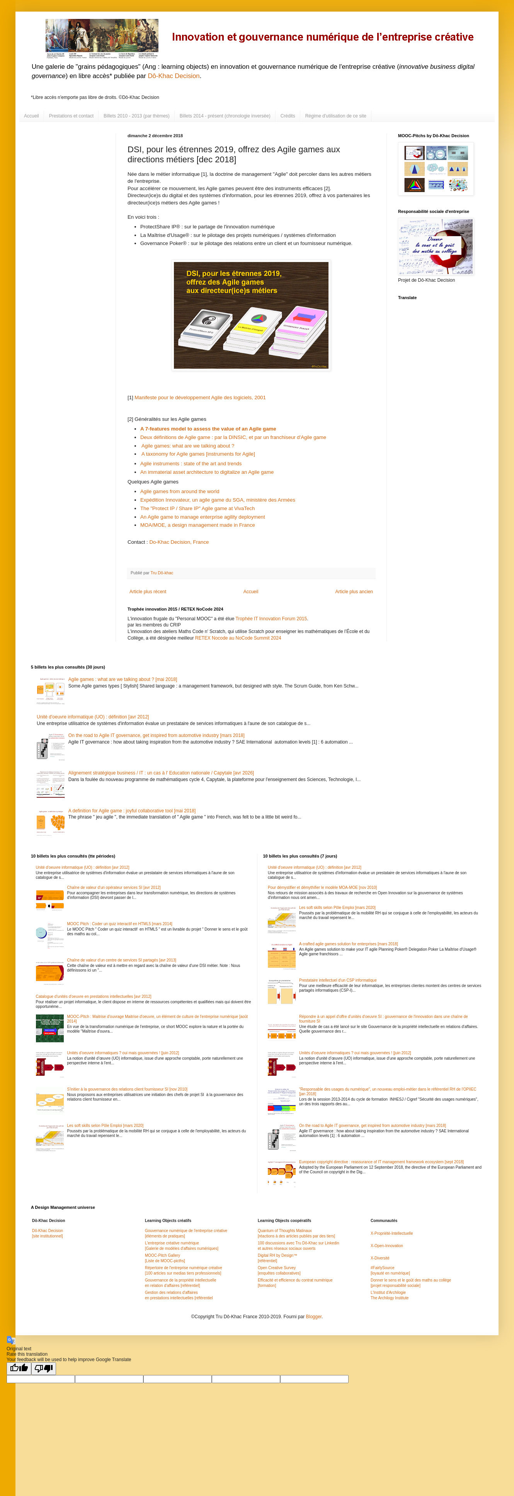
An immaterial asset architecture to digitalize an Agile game (207, 472)
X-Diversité (380, 1258)
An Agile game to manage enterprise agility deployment (202, 517)
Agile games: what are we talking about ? (187, 446)
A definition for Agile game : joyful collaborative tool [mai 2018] (132, 811)
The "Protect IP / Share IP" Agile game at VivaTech (198, 508)
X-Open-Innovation (387, 1246)
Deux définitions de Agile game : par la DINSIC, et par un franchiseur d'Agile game (234, 437)
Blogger (314, 1316)
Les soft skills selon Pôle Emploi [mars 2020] (105, 1125)
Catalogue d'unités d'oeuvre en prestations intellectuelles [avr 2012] (93, 996)
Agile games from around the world (180, 491)
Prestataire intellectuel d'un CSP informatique (338, 980)
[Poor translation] (43, 1368)
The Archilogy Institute (389, 1298)
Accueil (31, 116)
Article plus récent (147, 591)
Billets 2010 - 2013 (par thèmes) (137, 116)
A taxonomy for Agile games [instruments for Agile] (198, 454)
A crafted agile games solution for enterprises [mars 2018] (348, 944)
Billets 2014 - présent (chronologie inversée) (225, 116)
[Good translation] (19, 1368)
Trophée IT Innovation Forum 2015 (271, 618)
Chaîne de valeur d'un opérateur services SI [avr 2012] (114, 887)
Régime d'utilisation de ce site (335, 116)
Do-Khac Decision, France (179, 542)
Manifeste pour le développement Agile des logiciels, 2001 (199, 397)
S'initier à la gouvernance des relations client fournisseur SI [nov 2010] (127, 1089)
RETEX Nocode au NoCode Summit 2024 (238, 638)
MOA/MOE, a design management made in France (197, 525)
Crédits (288, 116)
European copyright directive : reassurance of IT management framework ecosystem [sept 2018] (381, 1162)
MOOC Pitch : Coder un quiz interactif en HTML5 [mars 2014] (119, 924)
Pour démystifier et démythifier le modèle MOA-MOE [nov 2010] (322, 887)
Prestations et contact (71, 116)
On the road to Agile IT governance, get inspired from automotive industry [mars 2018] (156, 735)
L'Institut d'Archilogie (388, 1292)
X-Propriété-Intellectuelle (392, 1233)
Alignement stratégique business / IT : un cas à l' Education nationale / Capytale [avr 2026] (161, 773)
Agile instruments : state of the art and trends (192, 463)
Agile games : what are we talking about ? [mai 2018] (122, 679)
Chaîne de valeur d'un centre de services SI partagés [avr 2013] (122, 960)
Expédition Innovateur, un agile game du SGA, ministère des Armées (218, 500)
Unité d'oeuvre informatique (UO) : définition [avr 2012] (93, 717)
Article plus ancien (354, 591)
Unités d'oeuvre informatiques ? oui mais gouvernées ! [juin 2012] (123, 1053)
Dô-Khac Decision (173, 76)
